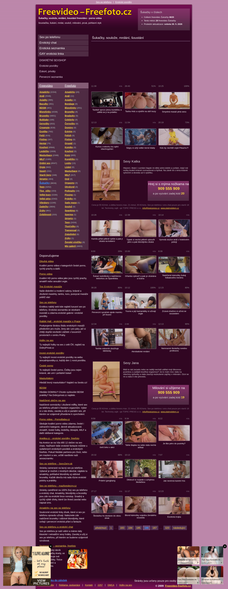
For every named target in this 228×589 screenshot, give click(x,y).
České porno (46, 365)
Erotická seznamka (52, 48)
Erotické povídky (123, 2)
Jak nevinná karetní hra (174, 481)
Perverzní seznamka (51, 76)
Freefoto (70, 85)
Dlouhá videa (46, 261)
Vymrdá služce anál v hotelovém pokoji (174, 240)
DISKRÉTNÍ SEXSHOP (52, 60)
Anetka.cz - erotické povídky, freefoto (59, 438)
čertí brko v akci (107, 447)
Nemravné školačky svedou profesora (174, 349)
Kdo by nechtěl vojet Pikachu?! (174, 148)
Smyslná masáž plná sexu (174, 111)
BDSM (42, 387)
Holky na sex (46, 340)
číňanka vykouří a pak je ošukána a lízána (140, 277)
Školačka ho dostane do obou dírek (107, 517)
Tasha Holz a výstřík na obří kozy (140, 111)
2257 (100, 585)
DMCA (111, 585)
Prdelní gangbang (107, 480)
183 (122, 527)
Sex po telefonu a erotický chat (56, 526)
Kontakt (89, 585)
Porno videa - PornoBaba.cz (54, 419)
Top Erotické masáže (50, 286)
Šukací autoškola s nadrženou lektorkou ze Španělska (107, 277)
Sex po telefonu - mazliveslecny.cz (58, 485)
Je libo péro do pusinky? (174, 443)
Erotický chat (48, 42)
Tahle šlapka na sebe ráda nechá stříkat (140, 446)
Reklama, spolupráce (69, 585)
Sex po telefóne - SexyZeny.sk (55, 463)
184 (130, 527)
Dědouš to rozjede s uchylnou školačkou (140, 481)
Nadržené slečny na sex (52, 400)
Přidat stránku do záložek (52, 580)
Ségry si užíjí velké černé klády (140, 148)
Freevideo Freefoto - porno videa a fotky (85, 11)
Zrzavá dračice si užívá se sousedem (174, 312)
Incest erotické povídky (51, 353)
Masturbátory (46, 378)
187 (154, 527)
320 (167, 527)
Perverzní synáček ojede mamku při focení (107, 313)
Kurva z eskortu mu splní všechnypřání (107, 147)
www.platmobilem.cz (170, 208)
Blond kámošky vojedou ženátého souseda (140, 516)
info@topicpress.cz (150, 208)
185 (138, 527)
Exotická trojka (174, 517)
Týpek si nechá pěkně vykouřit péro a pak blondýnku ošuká (141, 240)
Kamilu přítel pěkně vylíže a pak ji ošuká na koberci (107, 240)
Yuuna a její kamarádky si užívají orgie (140, 312)
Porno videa (45, 274)
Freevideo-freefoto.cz (178, 585)
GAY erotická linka (51, 53)
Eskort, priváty (47, 71)
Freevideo (46, 85)
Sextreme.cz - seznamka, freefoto (57, 545)
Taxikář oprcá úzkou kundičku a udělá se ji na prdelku (107, 111)
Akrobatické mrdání (141, 351)
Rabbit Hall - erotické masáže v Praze (59, 321)
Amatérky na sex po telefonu (54, 507)
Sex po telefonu (104, 2)
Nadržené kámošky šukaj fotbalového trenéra (174, 276)
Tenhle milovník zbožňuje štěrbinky (107, 349)
